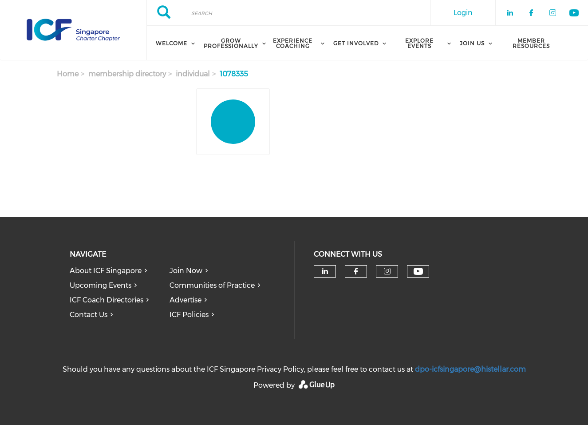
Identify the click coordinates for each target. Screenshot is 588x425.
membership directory (127, 74)
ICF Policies (189, 314)
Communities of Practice (212, 285)
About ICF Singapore (106, 270)
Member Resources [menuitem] (531, 43)
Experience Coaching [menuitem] (292, 43)
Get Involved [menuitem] (356, 43)
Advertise (185, 300)
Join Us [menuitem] (472, 43)
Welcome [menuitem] (171, 43)
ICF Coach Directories (106, 300)
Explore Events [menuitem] (419, 43)
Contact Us (88, 314)
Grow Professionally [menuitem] (231, 43)
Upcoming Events (100, 285)
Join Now (186, 270)
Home (68, 74)
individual (193, 74)
